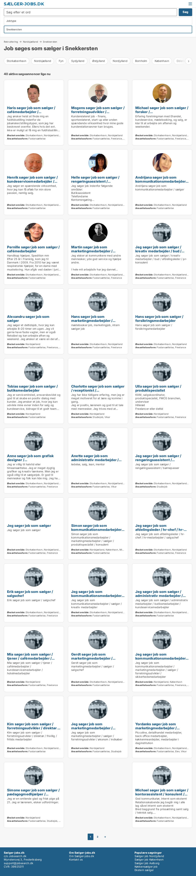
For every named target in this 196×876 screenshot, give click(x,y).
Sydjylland (78, 60)
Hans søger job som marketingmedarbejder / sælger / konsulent (92, 320)
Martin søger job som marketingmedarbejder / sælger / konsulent (92, 251)
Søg (185, 12)
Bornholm (141, 60)
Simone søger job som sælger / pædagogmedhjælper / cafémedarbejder (33, 794)
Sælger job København (149, 859)
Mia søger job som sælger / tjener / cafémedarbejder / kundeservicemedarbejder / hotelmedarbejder (30, 660)
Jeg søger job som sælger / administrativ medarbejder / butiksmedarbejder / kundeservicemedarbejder (159, 597)
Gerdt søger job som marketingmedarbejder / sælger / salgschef (92, 658)
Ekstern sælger (144, 870)
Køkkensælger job (146, 866)
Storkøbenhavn (16, 60)
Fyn (61, 60)
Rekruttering (11, 41)
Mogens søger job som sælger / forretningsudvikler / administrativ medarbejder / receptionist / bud (98, 114)
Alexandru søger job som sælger (28, 318)
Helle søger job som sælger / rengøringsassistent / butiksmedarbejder (95, 181)
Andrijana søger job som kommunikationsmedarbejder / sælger (161, 181)
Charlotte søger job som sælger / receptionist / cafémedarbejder (97, 390)
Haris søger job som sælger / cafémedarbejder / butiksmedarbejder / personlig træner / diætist (33, 114)
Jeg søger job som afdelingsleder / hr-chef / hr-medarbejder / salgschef (159, 529)
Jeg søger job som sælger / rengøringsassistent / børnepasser (158, 460)
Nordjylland (120, 60)
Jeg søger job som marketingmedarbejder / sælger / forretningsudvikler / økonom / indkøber (96, 730)
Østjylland (98, 60)
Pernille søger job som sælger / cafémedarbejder (33, 249)
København (162, 60)
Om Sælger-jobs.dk (81, 856)
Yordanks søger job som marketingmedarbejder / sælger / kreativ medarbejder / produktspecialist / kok (161, 730)
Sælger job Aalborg (147, 863)
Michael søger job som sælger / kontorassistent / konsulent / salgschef (161, 794)
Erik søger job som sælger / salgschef (30, 593)
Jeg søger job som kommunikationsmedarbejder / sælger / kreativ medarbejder (97, 595)
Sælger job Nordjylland (149, 856)
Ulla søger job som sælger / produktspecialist (158, 388)
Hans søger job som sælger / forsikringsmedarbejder (159, 318)
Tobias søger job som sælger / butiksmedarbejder (32, 388)
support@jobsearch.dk (18, 863)
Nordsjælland (30, 41)
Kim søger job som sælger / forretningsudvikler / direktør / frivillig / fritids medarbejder (33, 728)
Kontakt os (76, 859)
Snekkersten (50, 42)
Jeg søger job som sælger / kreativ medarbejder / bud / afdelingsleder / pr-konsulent (160, 251)
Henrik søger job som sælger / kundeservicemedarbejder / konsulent (32, 181)
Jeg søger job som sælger (29, 525)
